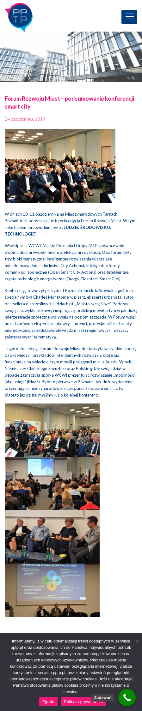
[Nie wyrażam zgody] (137, 641)
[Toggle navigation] (129, 17)
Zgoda (48, 701)
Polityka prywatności (83, 701)
